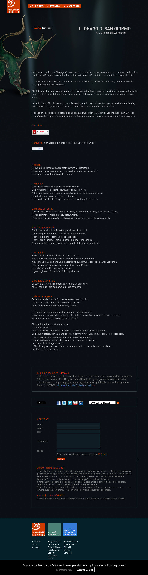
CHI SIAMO (38, 6)
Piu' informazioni (63, 569)
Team (34, 547)
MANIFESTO (73, 6)
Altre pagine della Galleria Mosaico (75, 385)
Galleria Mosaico (55, 550)
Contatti (35, 550)
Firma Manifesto (71, 544)
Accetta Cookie (85, 569)
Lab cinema (53, 558)
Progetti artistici (54, 544)
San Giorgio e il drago (55, 142)
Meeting (67, 552)
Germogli (68, 555)
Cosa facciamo (70, 547)
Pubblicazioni (53, 552)
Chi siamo (36, 544)
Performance (53, 547)
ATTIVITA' (55, 6)
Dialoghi (67, 550)
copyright (94, 382)
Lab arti (51, 555)
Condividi (39, 149)
